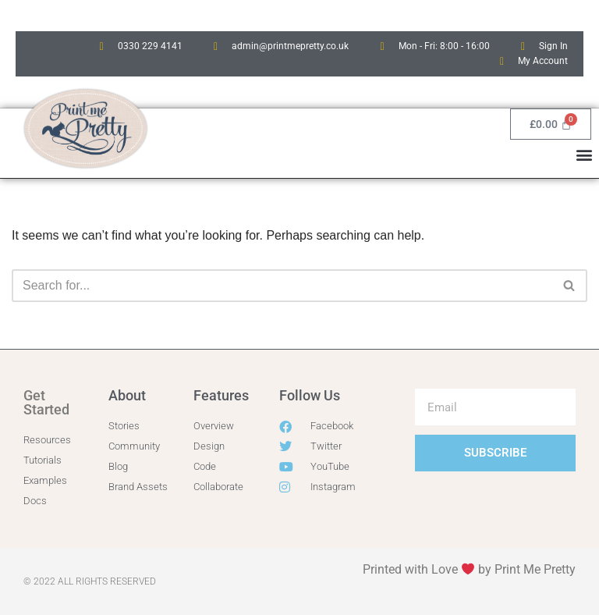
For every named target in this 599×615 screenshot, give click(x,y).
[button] (584, 154)
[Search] (282, 285)
